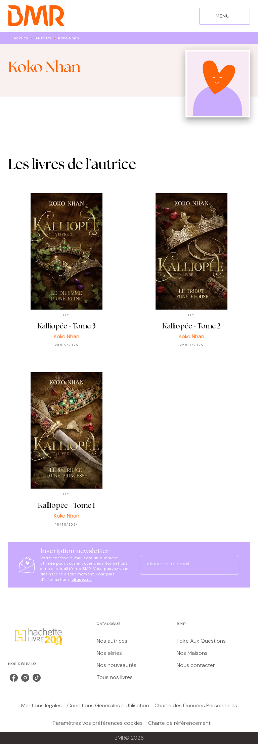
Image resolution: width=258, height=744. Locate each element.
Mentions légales (41, 705)
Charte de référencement (179, 723)
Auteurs (43, 38)
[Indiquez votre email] (181, 564)
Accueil (20, 38)
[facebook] (13, 677)
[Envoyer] (231, 565)
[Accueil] (36, 16)
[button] (125, 641)
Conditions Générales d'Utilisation (108, 705)
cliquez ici (82, 579)
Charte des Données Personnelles (196, 705)
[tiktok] (36, 677)
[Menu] (224, 16)
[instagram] (25, 677)
